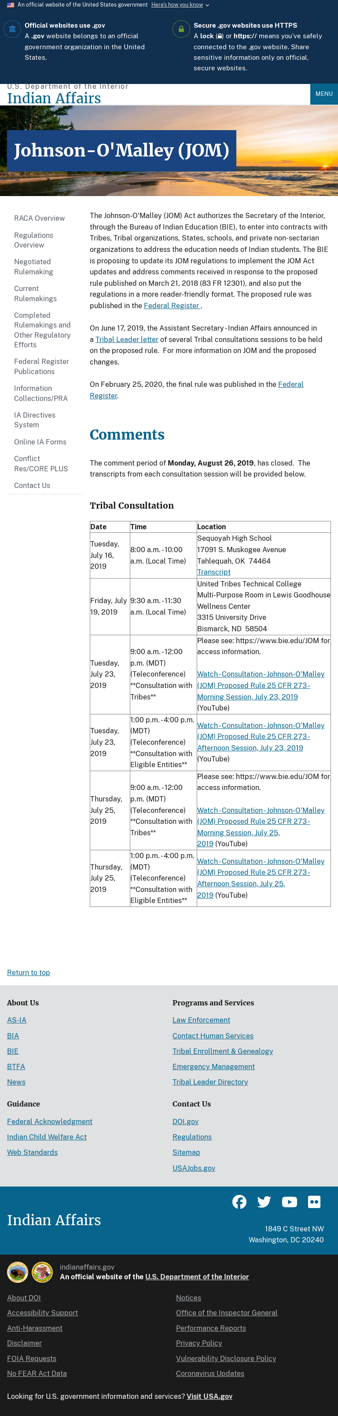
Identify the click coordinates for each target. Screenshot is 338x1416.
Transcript (214, 572)
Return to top (28, 972)
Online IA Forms (40, 442)
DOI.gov (185, 1122)
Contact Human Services (213, 1036)
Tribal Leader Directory (210, 1082)
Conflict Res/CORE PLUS (41, 464)
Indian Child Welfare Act (47, 1137)
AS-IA (16, 1020)
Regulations (192, 1137)
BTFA (16, 1067)
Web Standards (32, 1152)
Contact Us (32, 485)
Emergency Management (214, 1067)
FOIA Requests (31, 1358)
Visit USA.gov (209, 1396)
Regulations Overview (33, 240)
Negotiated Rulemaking (33, 267)
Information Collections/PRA (41, 393)
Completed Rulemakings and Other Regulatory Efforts (42, 330)
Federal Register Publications (41, 366)
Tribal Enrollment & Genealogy (223, 1051)
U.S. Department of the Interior (197, 1277)
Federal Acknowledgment (49, 1122)
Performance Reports (211, 1328)
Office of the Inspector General (227, 1313)
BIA (13, 1036)
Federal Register (172, 306)
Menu (324, 94)
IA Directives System (34, 420)
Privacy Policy (199, 1343)
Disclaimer (24, 1343)
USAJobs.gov (194, 1168)
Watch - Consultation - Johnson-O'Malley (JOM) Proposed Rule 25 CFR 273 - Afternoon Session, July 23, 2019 (261, 736)
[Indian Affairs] (158, 99)
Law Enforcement (201, 1020)
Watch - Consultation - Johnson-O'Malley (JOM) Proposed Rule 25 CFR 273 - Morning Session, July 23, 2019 (261, 685)
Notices (188, 1298)
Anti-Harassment (34, 1328)
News (16, 1082)
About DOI (24, 1298)
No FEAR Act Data (37, 1373)
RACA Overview (39, 218)
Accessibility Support (42, 1313)
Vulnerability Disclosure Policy (226, 1358)
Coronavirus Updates (210, 1373)
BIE (12, 1051)
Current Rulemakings (35, 293)
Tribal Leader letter (127, 339)
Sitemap (186, 1152)
